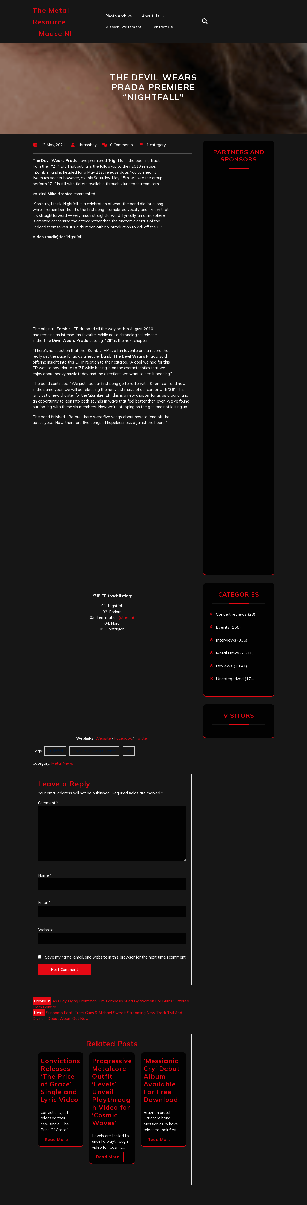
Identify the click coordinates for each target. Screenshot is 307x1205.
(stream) (126, 617)
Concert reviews (231, 614)
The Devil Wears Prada (94, 750)
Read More (56, 1139)
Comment (48, 802)
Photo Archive (118, 15)
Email (44, 902)
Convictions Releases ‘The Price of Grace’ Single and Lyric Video (60, 1080)
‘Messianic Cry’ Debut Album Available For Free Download (162, 1080)
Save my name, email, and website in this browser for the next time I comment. (115, 957)
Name (45, 875)
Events (222, 627)
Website (103, 738)
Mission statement (123, 27)
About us (150, 15)
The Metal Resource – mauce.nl (52, 21)
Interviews (226, 640)
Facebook (123, 738)
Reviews (224, 665)
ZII (129, 750)
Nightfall (55, 750)
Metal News (62, 763)
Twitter (141, 738)
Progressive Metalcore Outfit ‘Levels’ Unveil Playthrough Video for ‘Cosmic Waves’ (112, 1092)
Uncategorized (230, 678)
